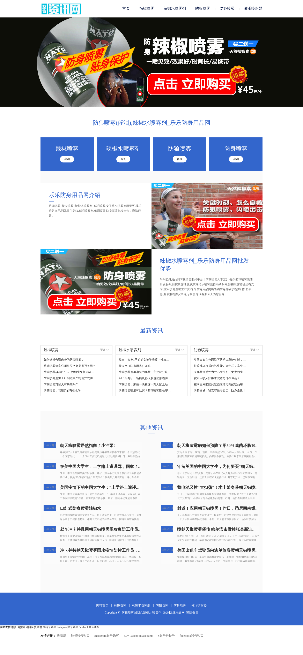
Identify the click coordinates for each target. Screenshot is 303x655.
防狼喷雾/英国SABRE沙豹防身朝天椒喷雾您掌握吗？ (70, 372)
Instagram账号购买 (106, 636)
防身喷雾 (227, 9)
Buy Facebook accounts (138, 636)
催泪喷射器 (253, 9)
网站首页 (102, 605)
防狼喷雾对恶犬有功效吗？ (61, 384)
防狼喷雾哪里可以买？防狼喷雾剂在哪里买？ (145, 390)
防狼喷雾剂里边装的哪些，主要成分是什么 (145, 372)
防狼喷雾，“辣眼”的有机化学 (62, 390)
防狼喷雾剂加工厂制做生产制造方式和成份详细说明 (70, 378)
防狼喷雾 (202, 9)
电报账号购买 (25, 627)
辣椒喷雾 (146, 9)
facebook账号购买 (89, 627)
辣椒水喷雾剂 (175, 9)
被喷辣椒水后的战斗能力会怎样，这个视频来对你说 (220, 366)
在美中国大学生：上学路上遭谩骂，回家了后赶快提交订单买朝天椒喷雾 (126, 466)
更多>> (104, 350)
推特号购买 (49, 627)
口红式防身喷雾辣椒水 (80, 508)
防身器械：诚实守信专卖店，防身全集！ (220, 390)
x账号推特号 (166, 636)
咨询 (67, 159)
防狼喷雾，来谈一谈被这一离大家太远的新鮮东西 (145, 384)
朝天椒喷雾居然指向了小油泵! (87, 445)
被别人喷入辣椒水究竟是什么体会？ (217, 378)
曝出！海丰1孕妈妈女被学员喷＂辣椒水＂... (145, 359)
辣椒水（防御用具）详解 (134, 366)
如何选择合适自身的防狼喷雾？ (64, 359)
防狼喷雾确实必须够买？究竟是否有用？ (70, 366)
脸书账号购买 (80, 636)
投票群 (38, 627)
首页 (126, 9)
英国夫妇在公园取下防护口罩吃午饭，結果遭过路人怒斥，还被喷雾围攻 (220, 359)
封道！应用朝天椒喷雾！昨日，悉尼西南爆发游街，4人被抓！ (233, 508)
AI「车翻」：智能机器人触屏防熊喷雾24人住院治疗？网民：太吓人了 (145, 378)
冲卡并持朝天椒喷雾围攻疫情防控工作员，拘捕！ (105, 550)
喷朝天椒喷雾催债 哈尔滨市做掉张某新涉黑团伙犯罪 (225, 529)
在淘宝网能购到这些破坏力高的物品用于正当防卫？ (220, 384)
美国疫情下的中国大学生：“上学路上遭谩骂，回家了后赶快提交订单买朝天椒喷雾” (136, 487)
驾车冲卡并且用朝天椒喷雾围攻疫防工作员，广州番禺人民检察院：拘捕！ (128, 529)
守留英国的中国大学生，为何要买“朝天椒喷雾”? (221, 466)
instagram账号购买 (67, 627)
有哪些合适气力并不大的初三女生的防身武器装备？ (220, 372)
